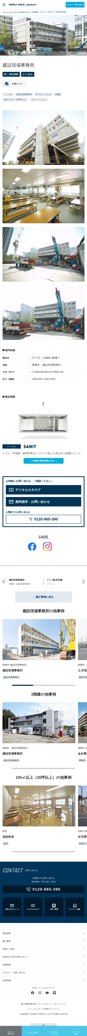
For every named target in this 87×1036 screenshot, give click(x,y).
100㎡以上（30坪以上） (16, 99)
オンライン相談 (76, 1031)
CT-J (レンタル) (43, 94)
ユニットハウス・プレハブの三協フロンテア (17, 12)
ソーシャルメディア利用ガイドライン (43, 1009)
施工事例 (35, 12)
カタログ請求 (32, 1030)
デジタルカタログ (54, 1031)
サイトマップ (60, 1004)
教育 (6, 843)
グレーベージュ (39, 99)
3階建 (58, 94)
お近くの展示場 (11, 1031)
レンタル (8, 94)
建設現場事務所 (24, 94)
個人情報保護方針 (28, 1004)
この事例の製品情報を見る (42, 461)
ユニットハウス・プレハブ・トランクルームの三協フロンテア (23, 5)
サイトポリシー (45, 1004)
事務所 (82, 760)
